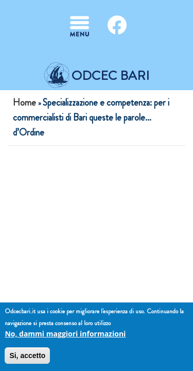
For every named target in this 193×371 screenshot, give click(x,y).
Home (24, 102)
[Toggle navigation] (79, 26)
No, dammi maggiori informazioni (65, 334)
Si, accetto (27, 355)
